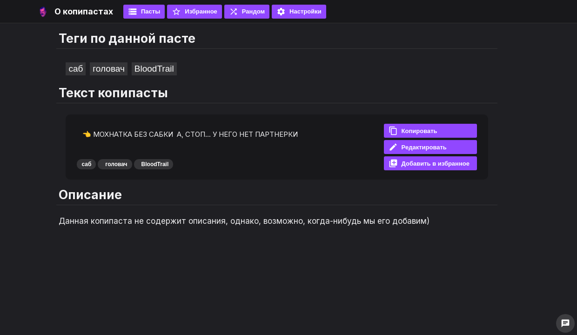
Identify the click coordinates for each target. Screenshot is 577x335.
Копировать (413, 130)
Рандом (247, 11)
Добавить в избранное (429, 163)
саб (75, 69)
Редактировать (418, 147)
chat (565, 323)
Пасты (144, 11)
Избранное (194, 11)
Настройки (299, 11)
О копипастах (83, 11)
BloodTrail (154, 69)
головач (108, 69)
